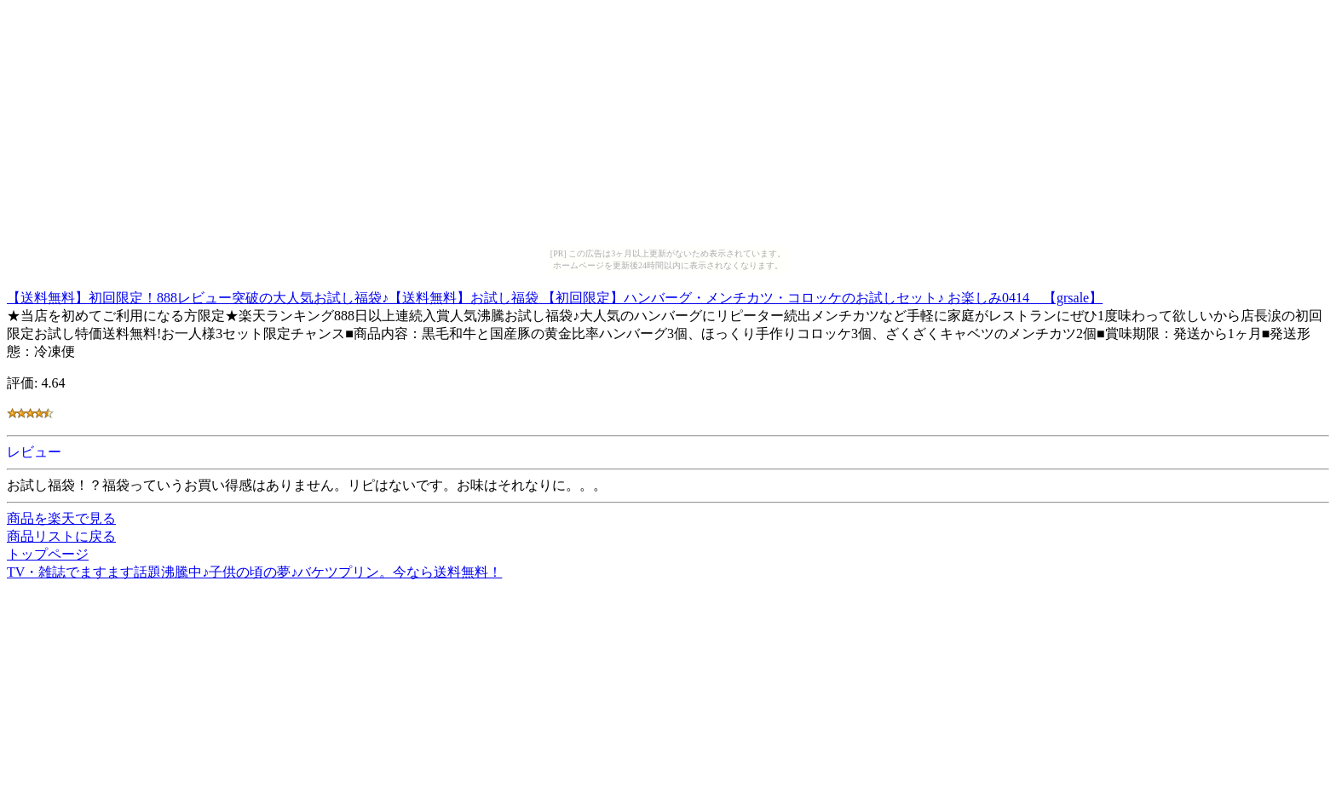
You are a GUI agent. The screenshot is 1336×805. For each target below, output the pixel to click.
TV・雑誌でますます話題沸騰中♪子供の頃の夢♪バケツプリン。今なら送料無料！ (254, 572)
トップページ (48, 554)
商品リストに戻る (61, 536)
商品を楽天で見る (61, 518)
